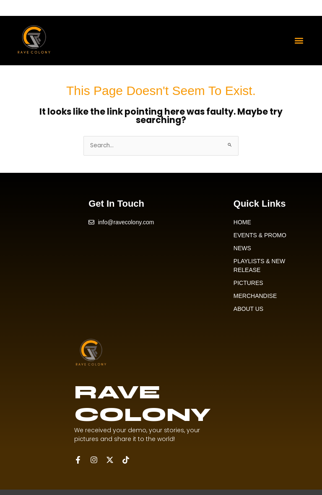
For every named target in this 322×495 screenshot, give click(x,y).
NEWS (242, 248)
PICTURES (248, 283)
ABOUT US (248, 308)
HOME (242, 222)
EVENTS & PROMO (260, 235)
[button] (299, 40)
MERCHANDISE (255, 295)
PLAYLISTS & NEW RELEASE (259, 265)
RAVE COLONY (142, 403)
